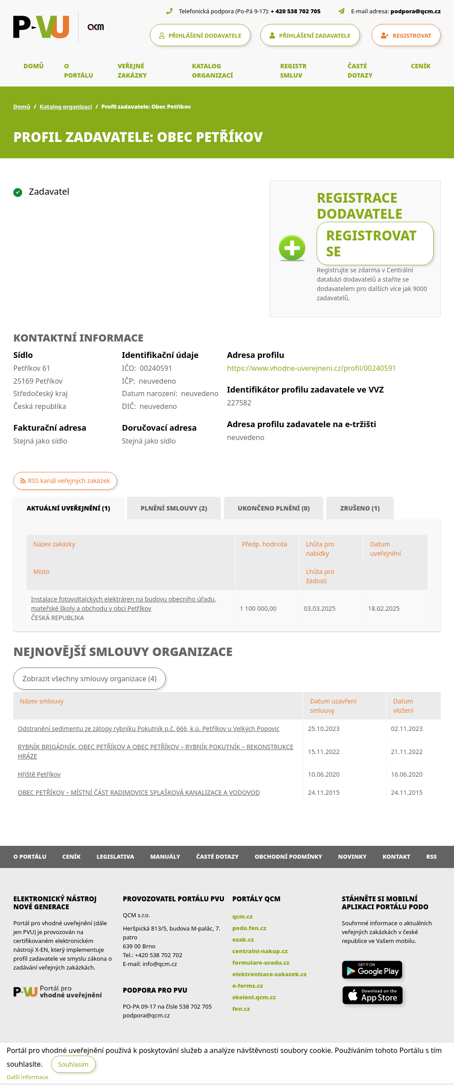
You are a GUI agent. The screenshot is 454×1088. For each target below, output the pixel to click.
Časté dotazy (217, 856)
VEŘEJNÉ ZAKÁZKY (132, 70)
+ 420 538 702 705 (296, 11)
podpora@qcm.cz (416, 11)
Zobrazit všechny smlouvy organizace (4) (90, 678)
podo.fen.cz (249, 928)
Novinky (352, 856)
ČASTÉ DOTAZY (360, 70)
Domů (21, 106)
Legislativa (115, 856)
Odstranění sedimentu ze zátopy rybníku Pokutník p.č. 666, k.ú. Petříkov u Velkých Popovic (148, 728)
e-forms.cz (247, 986)
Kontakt (397, 856)
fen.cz (241, 1009)
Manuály (165, 856)
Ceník (72, 856)
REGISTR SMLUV (293, 70)
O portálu (30, 856)
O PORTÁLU (79, 70)
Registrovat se (371, 243)
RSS (432, 856)
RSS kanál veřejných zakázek (69, 480)
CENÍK (421, 66)
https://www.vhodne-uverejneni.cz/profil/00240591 (311, 368)
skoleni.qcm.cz (254, 997)
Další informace (27, 1077)
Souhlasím (73, 1064)
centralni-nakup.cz (260, 951)
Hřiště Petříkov (39, 774)
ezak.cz (243, 939)
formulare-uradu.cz (261, 962)
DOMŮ (33, 66)
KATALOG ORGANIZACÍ (212, 70)
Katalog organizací (65, 106)
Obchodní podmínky (288, 856)
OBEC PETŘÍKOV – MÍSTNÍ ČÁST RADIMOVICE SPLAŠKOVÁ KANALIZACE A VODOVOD (139, 792)
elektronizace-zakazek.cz (269, 974)
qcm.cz (242, 916)
